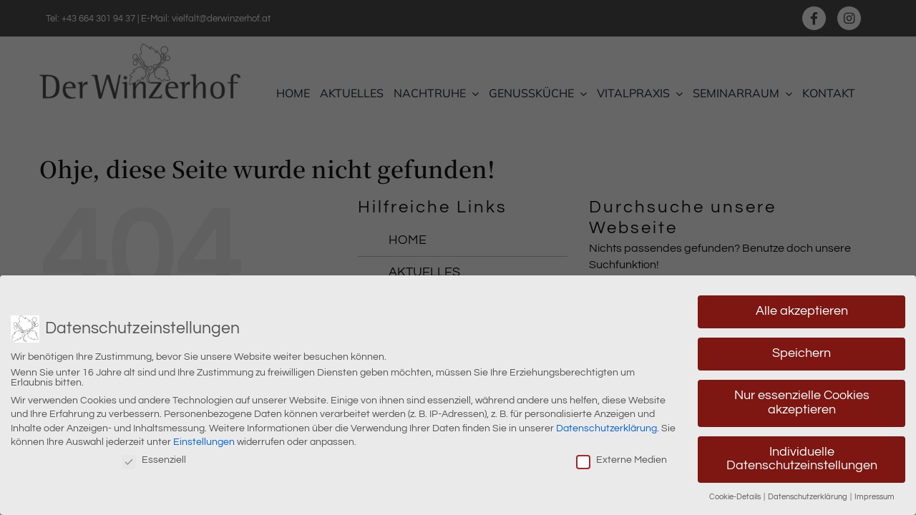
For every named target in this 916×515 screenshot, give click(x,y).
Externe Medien (621, 457)
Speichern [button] (801, 350)
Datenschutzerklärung (606, 425)
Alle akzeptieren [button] (802, 308)
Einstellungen (204, 439)
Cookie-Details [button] (735, 494)
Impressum (874, 494)
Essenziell (154, 457)
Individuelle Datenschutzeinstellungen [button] (801, 455)
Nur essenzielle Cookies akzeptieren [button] (801, 399)
